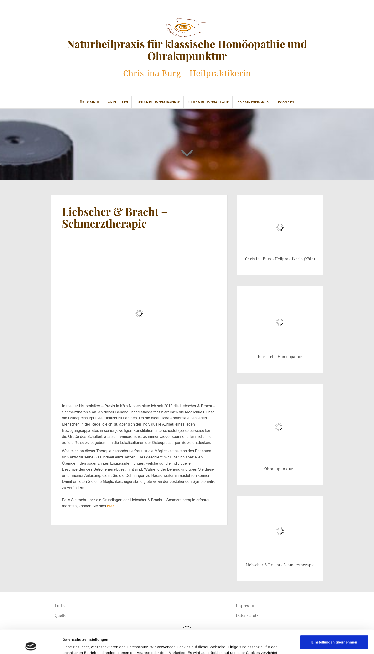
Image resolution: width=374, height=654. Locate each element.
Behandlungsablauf (208, 102)
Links (60, 605)
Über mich (89, 102)
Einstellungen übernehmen (334, 619)
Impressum (246, 605)
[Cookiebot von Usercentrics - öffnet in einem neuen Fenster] (31, 644)
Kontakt (286, 102)
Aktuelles (118, 102)
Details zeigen (254, 645)
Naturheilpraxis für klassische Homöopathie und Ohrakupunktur (187, 49)
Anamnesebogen (253, 102)
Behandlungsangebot (158, 102)
